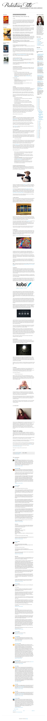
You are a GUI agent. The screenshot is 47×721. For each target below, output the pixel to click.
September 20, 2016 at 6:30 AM (19, 606)
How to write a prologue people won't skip (40, 75)
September (39, 110)
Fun (37, 40)
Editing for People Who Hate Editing (40, 81)
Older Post (33, 710)
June (39, 123)
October (39, 109)
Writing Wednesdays (40, 45)
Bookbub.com (25, 184)
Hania (15, 684)
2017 (38, 107)
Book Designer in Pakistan (20, 686)
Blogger (27, 718)
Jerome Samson (17, 643)
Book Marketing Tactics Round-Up (40, 119)
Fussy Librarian (15, 192)
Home (24, 710)
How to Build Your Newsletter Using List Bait (40, 115)
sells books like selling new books (21, 54)
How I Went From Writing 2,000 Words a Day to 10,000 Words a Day (40, 55)
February (39, 127)
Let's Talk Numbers (39, 42)
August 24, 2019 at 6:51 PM (18, 658)
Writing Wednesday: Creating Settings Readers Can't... (40, 117)
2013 (38, 132)
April (38, 125)
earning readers (28, 75)
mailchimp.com (17, 144)
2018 (38, 106)
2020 (38, 104)
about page (16, 235)
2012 (38, 133)
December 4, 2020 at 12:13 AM (19, 707)
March (39, 126)
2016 (38, 108)
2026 (38, 98)
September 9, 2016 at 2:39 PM (19, 483)
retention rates (16, 76)
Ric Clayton (16, 698)
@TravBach (29, 444)
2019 (38, 105)
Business (38, 39)
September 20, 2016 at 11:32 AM (19, 629)
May (38, 124)
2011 (38, 134)
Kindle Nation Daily (20, 192)
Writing (38, 44)
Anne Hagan (16, 636)
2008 (38, 136)
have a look (32, 661)
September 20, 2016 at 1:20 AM (19, 581)
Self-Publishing (39, 43)
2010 (38, 135)
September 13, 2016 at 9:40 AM (19, 521)
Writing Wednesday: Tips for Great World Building (40, 112)
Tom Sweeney (17, 468)
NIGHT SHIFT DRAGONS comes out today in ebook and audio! (40, 88)
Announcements (39, 38)
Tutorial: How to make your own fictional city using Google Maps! (40, 68)
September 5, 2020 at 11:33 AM (19, 688)
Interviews (38, 41)
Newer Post (14, 710)
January (39, 128)
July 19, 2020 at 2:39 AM (18, 681)
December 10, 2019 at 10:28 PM (19, 663)
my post (29, 63)
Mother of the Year (19, 159)
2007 (38, 137)
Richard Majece (17, 660)
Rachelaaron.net (15, 119)
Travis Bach (16, 485)
